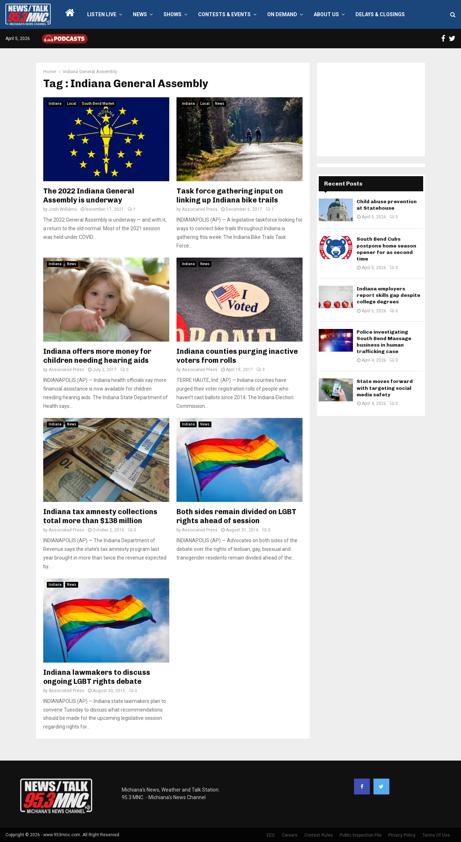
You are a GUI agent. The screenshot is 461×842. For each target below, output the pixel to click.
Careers (289, 835)
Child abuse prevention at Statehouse (387, 205)
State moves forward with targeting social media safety (385, 387)
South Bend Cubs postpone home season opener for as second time (386, 249)
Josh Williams (63, 209)
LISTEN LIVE (101, 14)
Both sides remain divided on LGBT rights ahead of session (236, 516)
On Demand (282, 14)
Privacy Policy (402, 835)
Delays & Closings (380, 14)
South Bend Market (98, 104)
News (140, 14)
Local (71, 104)
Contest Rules (318, 835)
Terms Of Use (436, 835)
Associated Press (200, 209)
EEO (271, 835)
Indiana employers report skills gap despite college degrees (388, 295)
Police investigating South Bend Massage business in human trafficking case (384, 342)
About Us (326, 14)
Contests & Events (224, 14)
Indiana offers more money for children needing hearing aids (97, 356)
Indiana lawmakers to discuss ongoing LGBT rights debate (96, 677)
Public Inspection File (360, 835)
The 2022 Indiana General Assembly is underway (88, 195)
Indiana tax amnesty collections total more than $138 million (100, 516)
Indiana (55, 104)
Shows (173, 14)
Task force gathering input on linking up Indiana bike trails (229, 195)
